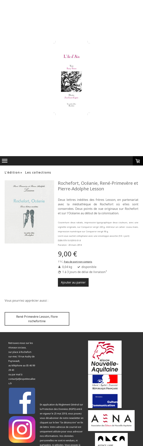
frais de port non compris (78, 261)
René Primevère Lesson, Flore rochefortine (37, 319)
